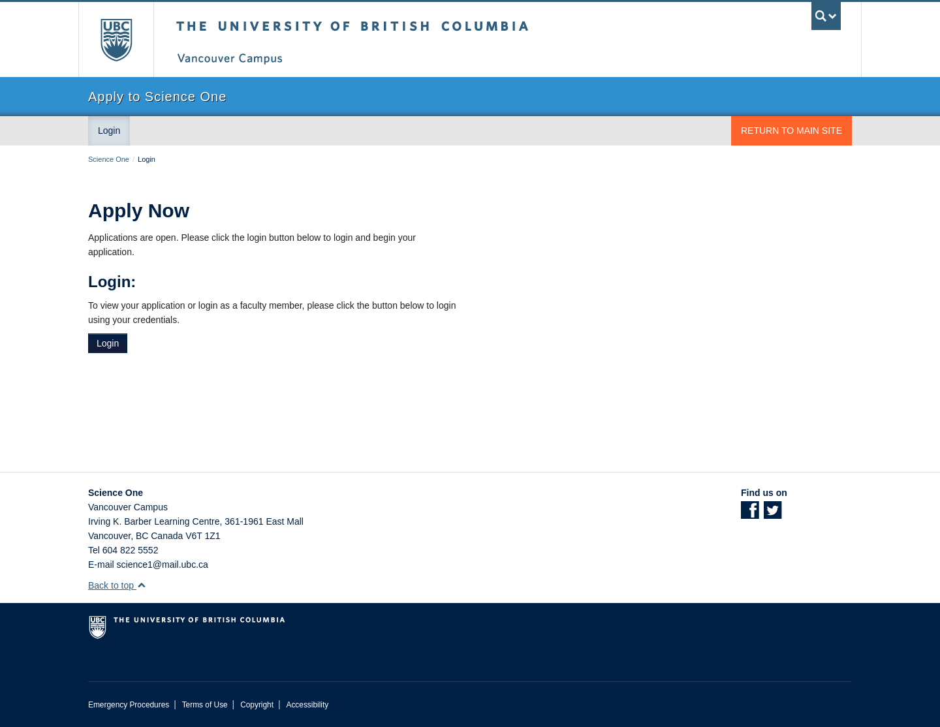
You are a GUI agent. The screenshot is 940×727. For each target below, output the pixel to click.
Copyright (257, 704)
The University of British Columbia (115, 39)
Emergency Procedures (128, 704)
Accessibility (307, 704)
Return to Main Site (791, 130)
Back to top (117, 585)
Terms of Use (205, 704)
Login (109, 130)
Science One (108, 159)
